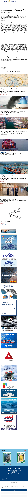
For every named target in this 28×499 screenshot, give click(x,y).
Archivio (25, 450)
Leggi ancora (14, 222)
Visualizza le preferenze (14, 495)
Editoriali (1, 114)
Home (2, 4)
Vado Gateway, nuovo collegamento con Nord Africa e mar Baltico (13, 176)
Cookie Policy (12, 497)
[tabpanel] (14, 222)
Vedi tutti (24, 226)
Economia (1, 203)
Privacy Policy (16, 497)
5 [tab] (4, 224)
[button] (26, 482)
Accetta (14, 490)
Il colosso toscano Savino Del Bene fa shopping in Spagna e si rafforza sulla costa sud (12, 198)
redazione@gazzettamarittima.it (16, 473)
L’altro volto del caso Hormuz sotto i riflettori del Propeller (12, 89)
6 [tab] (5, 224)
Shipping (8, 4)
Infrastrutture (2, 181)
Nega (14, 493)
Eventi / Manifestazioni (3, 94)
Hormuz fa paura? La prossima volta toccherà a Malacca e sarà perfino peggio (12, 154)
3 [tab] (2, 224)
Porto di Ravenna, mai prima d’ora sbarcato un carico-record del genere (14, 131)
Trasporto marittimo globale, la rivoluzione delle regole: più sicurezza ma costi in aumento (12, 111)
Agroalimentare (2, 136)
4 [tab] (3, 224)
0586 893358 (16, 471)
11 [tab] (9, 464)
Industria (5, 4)
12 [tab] (10, 464)
